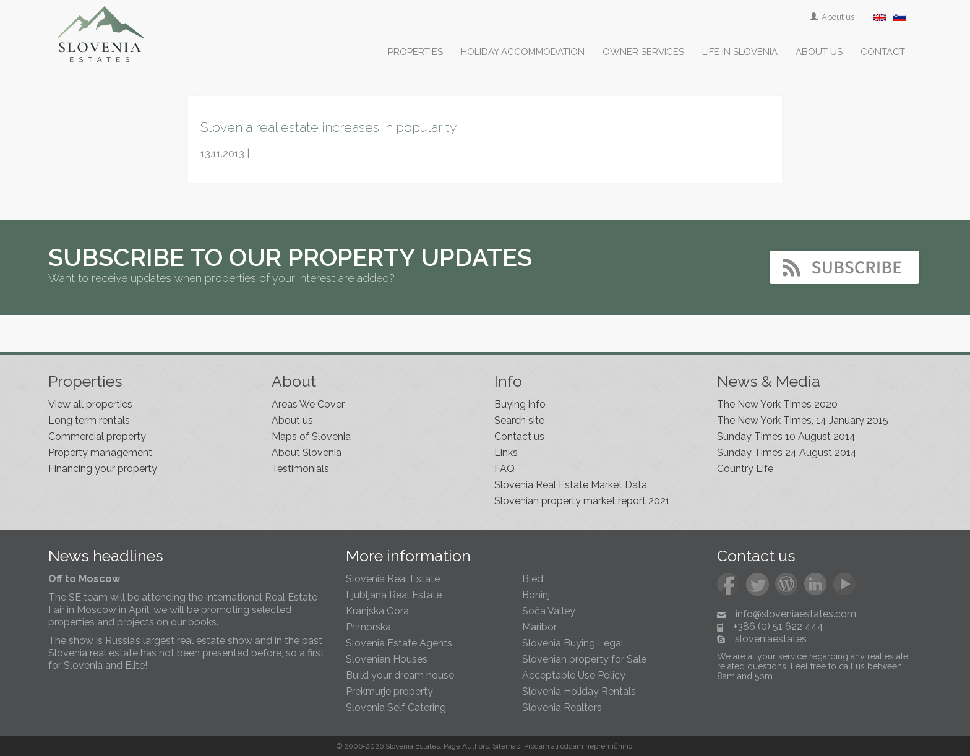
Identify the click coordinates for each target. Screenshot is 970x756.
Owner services (643, 52)
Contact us (519, 436)
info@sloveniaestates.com (796, 614)
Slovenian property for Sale (584, 659)
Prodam (536, 746)
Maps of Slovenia (311, 436)
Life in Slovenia (740, 52)
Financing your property (102, 469)
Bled (532, 579)
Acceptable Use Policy (573, 675)
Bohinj (536, 595)
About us (833, 17)
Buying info (520, 404)
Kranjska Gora (377, 611)
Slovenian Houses (386, 659)
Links (506, 452)
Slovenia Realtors (562, 707)
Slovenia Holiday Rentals (579, 691)
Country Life (745, 469)
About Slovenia (306, 452)
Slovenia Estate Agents (399, 643)
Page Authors (466, 746)
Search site (519, 420)
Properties (415, 52)
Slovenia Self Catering (396, 707)
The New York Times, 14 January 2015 (802, 420)
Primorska (368, 627)
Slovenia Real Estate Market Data (570, 485)
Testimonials (300, 469)
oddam (571, 746)
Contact (883, 52)
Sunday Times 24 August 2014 (787, 452)
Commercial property (97, 436)
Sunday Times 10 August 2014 (786, 436)
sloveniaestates (771, 639)
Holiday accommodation (523, 52)
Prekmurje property (389, 691)
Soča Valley (548, 611)
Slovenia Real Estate (393, 579)
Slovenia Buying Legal (573, 643)
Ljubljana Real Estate (394, 595)
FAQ (504, 469)
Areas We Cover (308, 404)
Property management (100, 452)
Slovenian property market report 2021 (582, 501)
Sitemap (506, 746)
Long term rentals (89, 420)
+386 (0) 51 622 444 (778, 626)
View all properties (90, 404)
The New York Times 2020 (777, 404)
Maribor (539, 627)
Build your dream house (400, 675)
